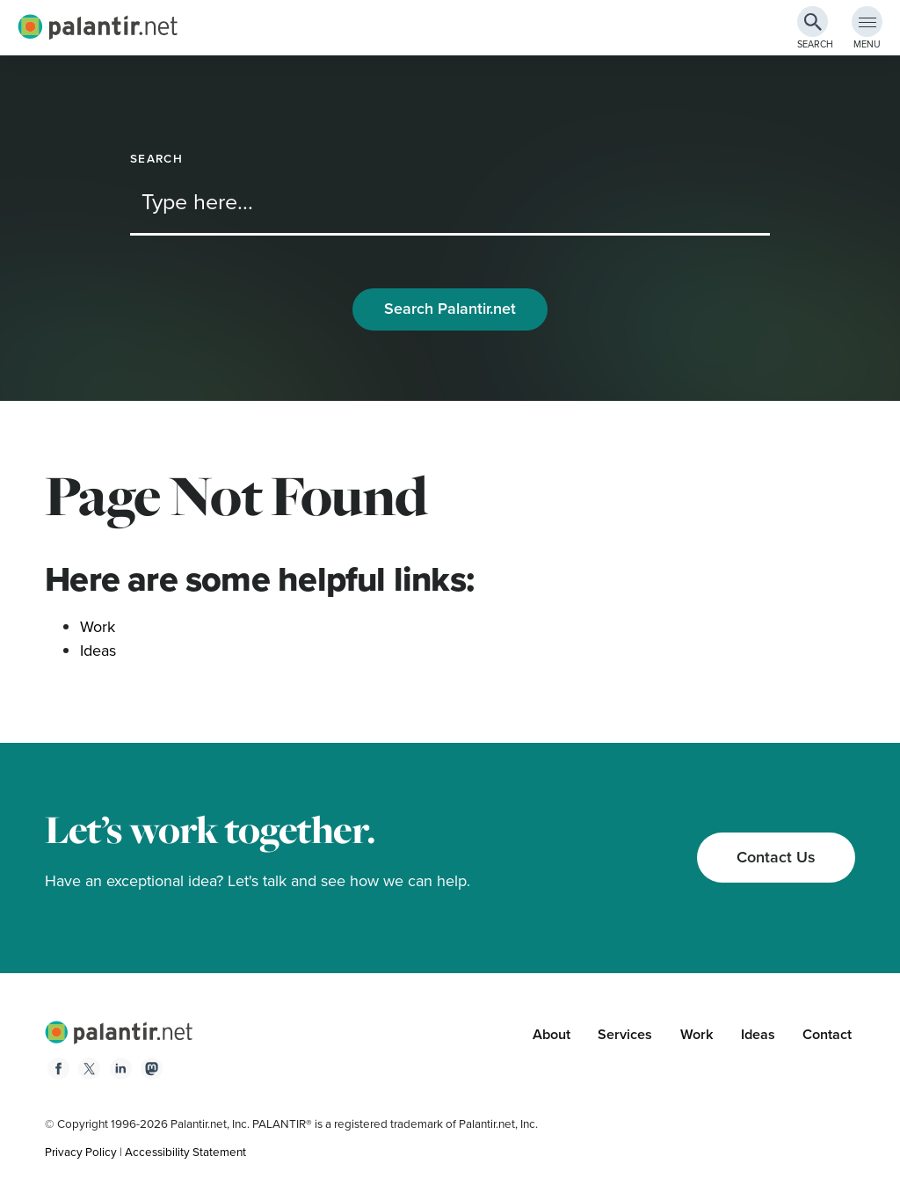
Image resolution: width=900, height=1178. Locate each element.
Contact (827, 1034)
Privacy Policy (81, 1151)
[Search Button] (812, 21)
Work (97, 626)
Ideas (98, 650)
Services (625, 1034)
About (551, 1034)
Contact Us (776, 857)
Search (156, 158)
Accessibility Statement (185, 1151)
